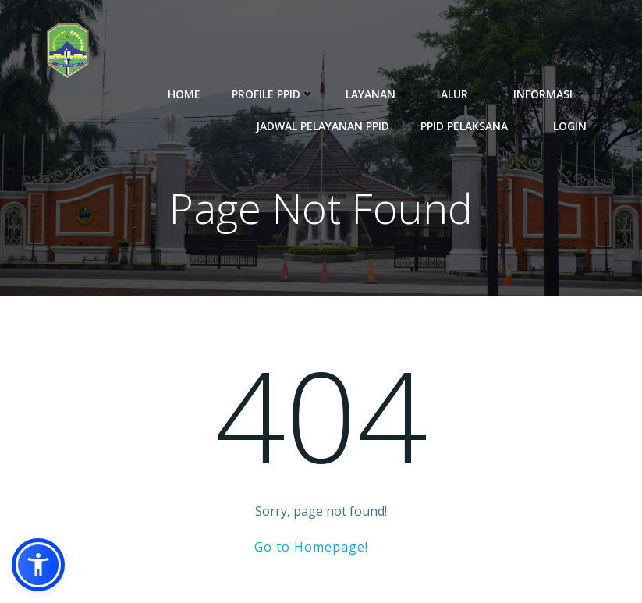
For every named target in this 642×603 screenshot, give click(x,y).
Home (184, 94)
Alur (461, 94)
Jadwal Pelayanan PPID (322, 126)
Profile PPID (273, 94)
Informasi (550, 94)
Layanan (378, 94)
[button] (38, 564)
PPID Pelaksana (471, 126)
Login (570, 126)
